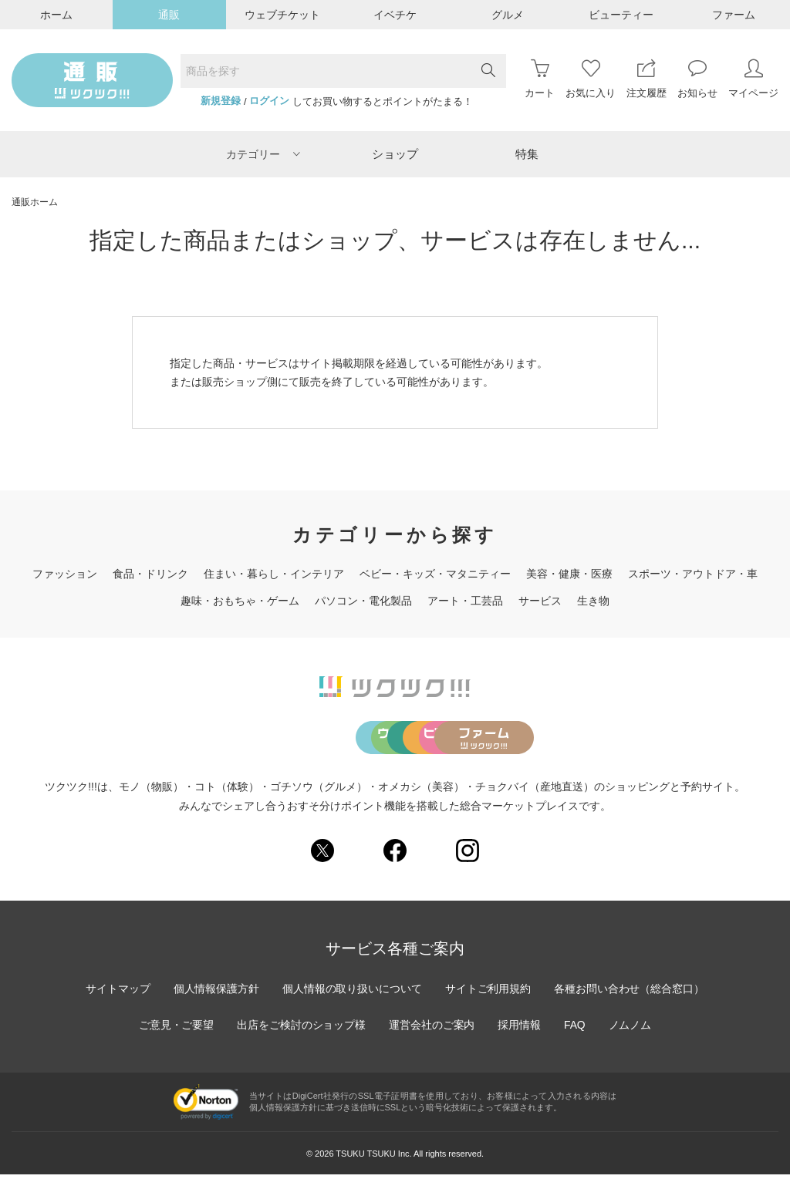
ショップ (395, 153)
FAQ (575, 1029)
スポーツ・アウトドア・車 (693, 574)
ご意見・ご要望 (175, 1029)
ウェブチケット (282, 14)
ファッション (64, 574)
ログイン (269, 101)
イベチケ (395, 14)
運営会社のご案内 (432, 1029)
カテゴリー (263, 154)
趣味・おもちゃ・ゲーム (240, 601)
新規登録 (221, 101)
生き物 (593, 601)
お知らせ (697, 79)
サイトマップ (116, 993)
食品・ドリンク (150, 574)
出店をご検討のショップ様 (301, 1029)
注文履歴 (646, 79)
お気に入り (590, 79)
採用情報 (520, 1029)
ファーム (733, 14)
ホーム (56, 14)
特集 (526, 153)
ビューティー (621, 14)
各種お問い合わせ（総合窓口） (630, 993)
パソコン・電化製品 (363, 601)
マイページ (753, 79)
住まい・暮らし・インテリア (274, 574)
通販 (169, 14)
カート (540, 79)
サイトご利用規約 (488, 993)
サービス (540, 601)
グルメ (507, 14)
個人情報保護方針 (215, 993)
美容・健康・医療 (569, 574)
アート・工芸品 (465, 601)
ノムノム (631, 1029)
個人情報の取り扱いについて (352, 993)
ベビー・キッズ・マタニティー (435, 574)
